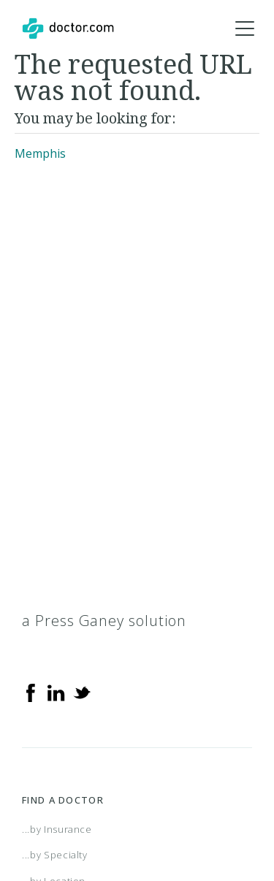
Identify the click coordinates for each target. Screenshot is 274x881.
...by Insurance (57, 829)
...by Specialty (55, 854)
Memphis (40, 153)
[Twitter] (82, 691)
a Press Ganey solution (104, 620)
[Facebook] (30, 691)
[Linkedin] (56, 691)
